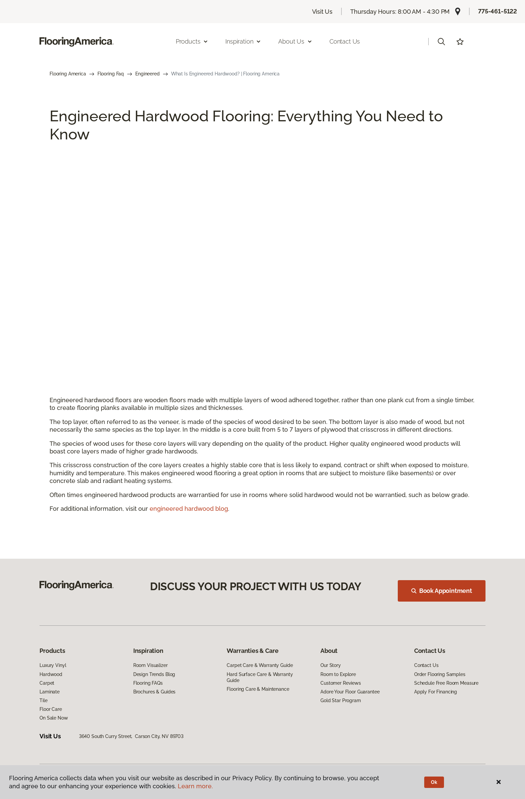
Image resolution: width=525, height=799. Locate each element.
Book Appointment (441, 590)
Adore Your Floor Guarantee (349, 691)
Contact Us (344, 41)
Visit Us (322, 11)
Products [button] (192, 41)
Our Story (330, 665)
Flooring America (68, 73)
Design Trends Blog (154, 674)
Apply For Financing (435, 691)
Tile (43, 700)
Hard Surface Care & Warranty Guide (260, 677)
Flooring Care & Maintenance (258, 689)
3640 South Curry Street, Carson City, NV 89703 (131, 736)
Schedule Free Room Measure (446, 683)
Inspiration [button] (243, 41)
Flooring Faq (110, 73)
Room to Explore (338, 674)
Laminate (50, 691)
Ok (434, 782)
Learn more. (195, 786)
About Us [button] (295, 41)
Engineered (147, 73)
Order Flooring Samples (439, 674)
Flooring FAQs (148, 683)
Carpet (47, 683)
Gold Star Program (340, 700)
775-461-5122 (497, 11)
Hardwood (51, 674)
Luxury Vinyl (53, 665)
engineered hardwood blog (189, 508)
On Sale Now (54, 718)
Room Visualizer (150, 665)
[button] (441, 41)
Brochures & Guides (154, 691)
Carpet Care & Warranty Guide (260, 665)
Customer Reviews (340, 683)
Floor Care (51, 709)
